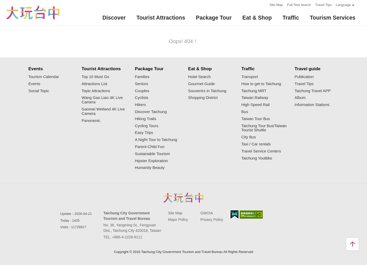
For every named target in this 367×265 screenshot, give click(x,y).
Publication (304, 77)
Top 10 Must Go (95, 77)
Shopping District (203, 98)
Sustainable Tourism (152, 154)
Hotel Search (199, 77)
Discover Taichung (151, 112)
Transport (249, 77)
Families (142, 77)
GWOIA (206, 213)
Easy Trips (144, 133)
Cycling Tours (146, 126)
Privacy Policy (211, 219)
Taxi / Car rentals (256, 144)
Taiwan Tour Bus (255, 119)
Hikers (140, 105)
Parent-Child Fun (149, 147)
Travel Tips (323, 5)
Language (343, 5)
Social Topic (38, 91)
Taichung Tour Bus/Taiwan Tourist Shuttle (264, 128)
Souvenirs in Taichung (207, 91)
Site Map (276, 5)
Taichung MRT (253, 91)
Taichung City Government (184, 197)
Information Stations (311, 105)
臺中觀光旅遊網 (32, 13)
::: (263, 4)
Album (300, 98)
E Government (234, 214)
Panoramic (91, 121)
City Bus (248, 137)
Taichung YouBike (256, 158)
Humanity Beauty (150, 168)
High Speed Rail (255, 105)
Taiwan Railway (254, 98)
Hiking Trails (145, 119)
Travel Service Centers (261, 151)
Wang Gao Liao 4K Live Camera (102, 100)
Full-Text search (299, 5)
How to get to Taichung (261, 84)
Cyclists (141, 98)
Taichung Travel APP (312, 91)
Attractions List (94, 84)
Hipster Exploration (151, 161)
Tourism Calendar (43, 77)
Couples (142, 91)
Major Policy (178, 219)
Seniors (141, 84)
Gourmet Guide (201, 84)
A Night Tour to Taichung (156, 140)
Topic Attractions (96, 91)
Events (34, 84)
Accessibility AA (251, 214)
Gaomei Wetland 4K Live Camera (103, 111)
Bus (244, 112)
